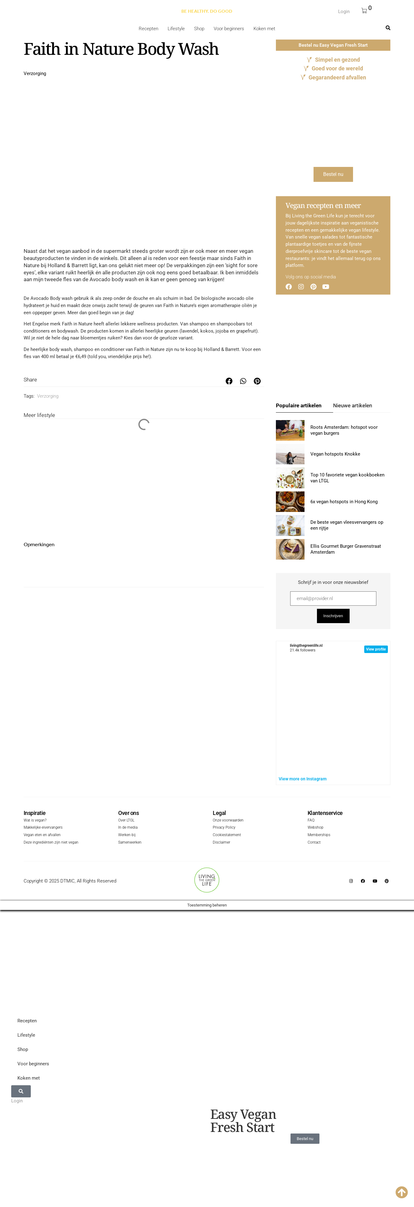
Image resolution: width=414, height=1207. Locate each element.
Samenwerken (130, 843)
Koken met (264, 28)
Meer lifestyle (39, 415)
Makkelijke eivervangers (43, 828)
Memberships (319, 835)
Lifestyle (176, 28)
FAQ (311, 821)
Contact (314, 843)
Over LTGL (126, 821)
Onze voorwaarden (228, 821)
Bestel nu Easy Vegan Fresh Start (333, 45)
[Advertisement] (147, 185)
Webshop (315, 828)
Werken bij (127, 835)
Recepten (148, 28)
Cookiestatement (227, 835)
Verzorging (35, 73)
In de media (127, 828)
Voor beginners (229, 28)
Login (344, 11)
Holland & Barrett (221, 349)
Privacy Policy (224, 828)
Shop (199, 28)
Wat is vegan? (35, 821)
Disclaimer (221, 843)
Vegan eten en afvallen (42, 835)
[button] (229, 381)
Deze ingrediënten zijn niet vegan (51, 843)
